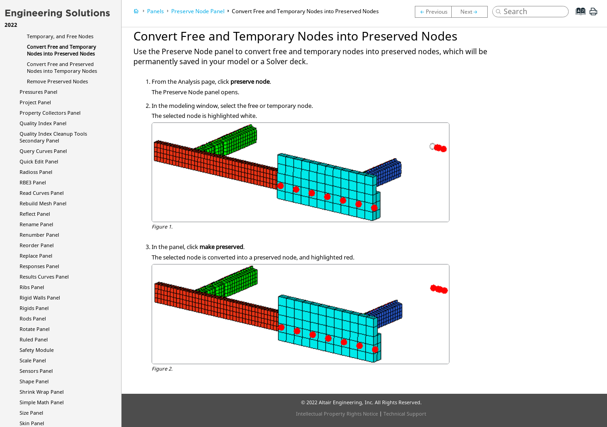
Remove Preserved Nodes (57, 81)
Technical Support (404, 413)
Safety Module (37, 349)
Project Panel (35, 102)
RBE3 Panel (33, 182)
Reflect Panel (35, 213)
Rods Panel (33, 318)
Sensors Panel (36, 370)
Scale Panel (33, 360)
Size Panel (31, 412)
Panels (155, 11)
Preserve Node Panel (197, 11)
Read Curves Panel (42, 192)
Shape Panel (34, 381)
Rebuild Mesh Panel (43, 203)
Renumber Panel (39, 234)
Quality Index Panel (43, 123)
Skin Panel (32, 423)
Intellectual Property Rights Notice (337, 413)
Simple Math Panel (42, 402)
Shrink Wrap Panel (42, 391)
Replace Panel (36, 255)
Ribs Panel (32, 287)
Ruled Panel (34, 339)
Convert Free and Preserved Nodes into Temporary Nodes (62, 67)
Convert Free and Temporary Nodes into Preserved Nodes (61, 50)
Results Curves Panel (44, 276)
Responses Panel (39, 266)
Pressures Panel (38, 91)
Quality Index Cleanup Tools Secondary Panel (53, 137)
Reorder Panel (37, 245)
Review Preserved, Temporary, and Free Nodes (60, 33)
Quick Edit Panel (39, 161)
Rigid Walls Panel (40, 297)
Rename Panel (36, 224)
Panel (36, 171)
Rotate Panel (35, 328)
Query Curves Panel (43, 150)
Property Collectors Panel (50, 112)
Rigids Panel (34, 308)
